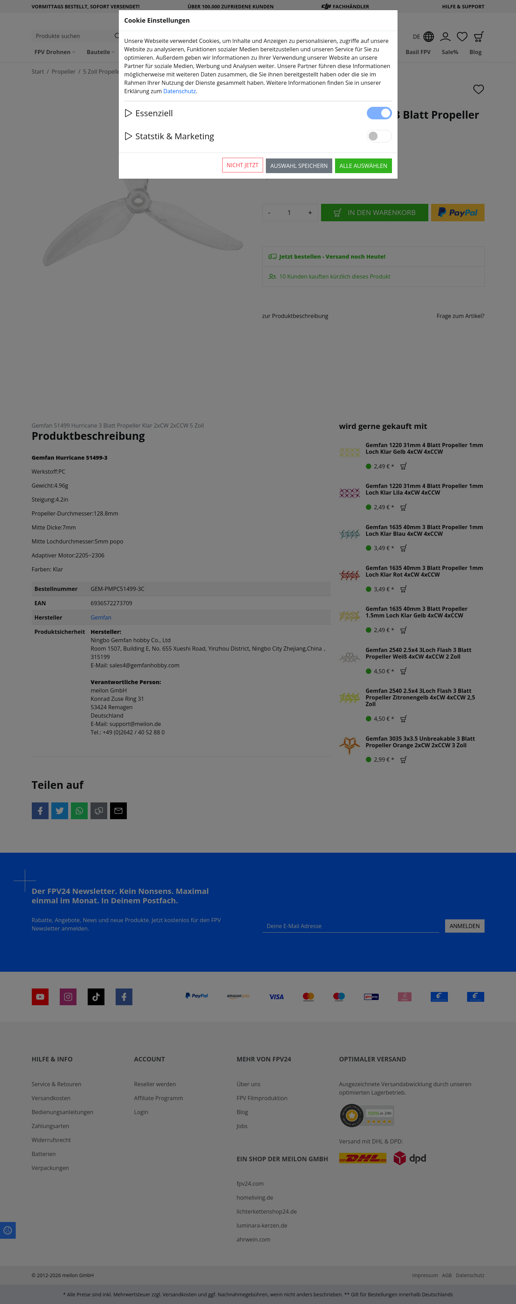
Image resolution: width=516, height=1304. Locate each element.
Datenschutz (179, 91)
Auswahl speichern (299, 166)
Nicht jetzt (243, 165)
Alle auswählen (363, 166)
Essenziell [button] (148, 113)
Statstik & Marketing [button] (169, 136)
